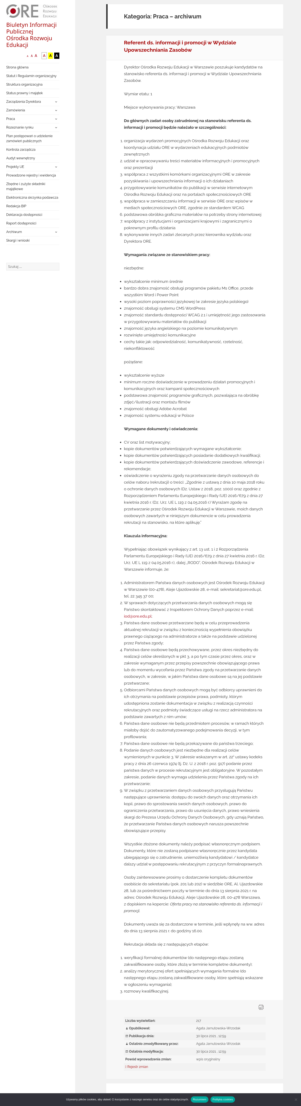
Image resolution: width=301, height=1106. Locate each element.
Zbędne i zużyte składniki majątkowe (25, 186)
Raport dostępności (21, 223)
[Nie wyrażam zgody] (296, 1099)
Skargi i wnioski (18, 240)
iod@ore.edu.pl (138, 616)
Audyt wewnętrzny (20, 158)
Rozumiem (199, 1099)
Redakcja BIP (16, 206)
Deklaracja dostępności (24, 215)
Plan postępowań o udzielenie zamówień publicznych (29, 138)
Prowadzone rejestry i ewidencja (31, 175)
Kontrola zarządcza (21, 150)
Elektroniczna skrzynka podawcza (32, 198)
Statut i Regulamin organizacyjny (31, 76)
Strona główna (17, 67)
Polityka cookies (223, 1099)
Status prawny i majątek (24, 93)
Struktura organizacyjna (24, 84)
